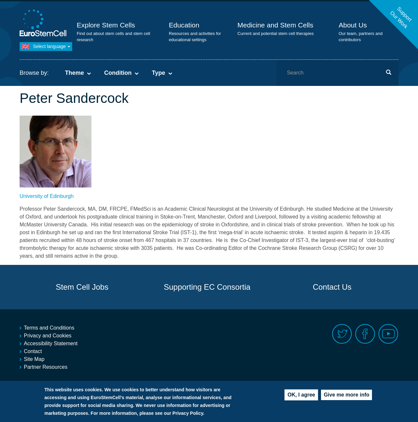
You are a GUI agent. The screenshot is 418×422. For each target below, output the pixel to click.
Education (184, 25)
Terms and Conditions (49, 328)
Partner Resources (45, 367)
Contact (33, 351)
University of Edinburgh (46, 196)
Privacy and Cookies (48, 335)
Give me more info (346, 396)
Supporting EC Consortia (207, 287)
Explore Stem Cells (106, 25)
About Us (353, 25)
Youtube (388, 334)
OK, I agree (301, 396)
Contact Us (332, 287)
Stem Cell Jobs (82, 287)
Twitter (342, 334)
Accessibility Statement (51, 343)
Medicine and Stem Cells (275, 25)
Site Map (34, 359)
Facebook (365, 334)
